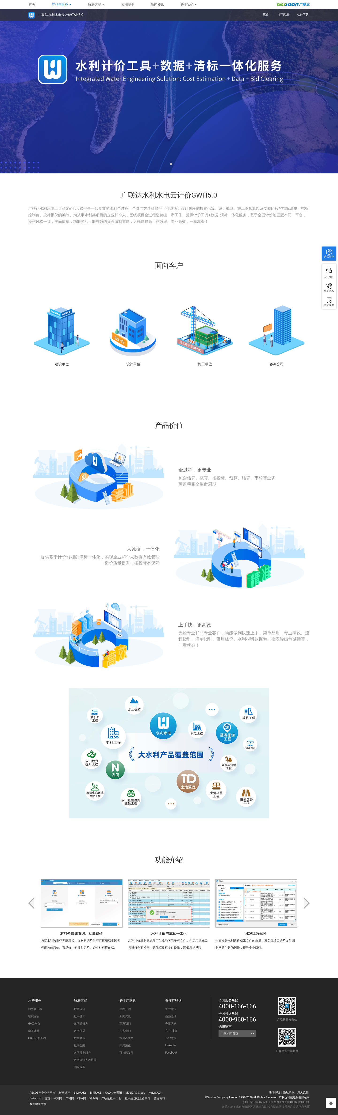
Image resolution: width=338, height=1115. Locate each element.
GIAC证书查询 (37, 1038)
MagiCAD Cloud (135, 1092)
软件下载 (302, 14)
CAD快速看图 (113, 1092)
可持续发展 (126, 1052)
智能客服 (33, 1016)
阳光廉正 (125, 1045)
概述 (265, 14)
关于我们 (187, 4)
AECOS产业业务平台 (42, 1092)
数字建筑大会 (38, 1104)
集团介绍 (125, 1009)
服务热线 (329, 290)
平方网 (58, 1098)
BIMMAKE (80, 1092)
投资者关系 (126, 1038)
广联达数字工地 (111, 1098)
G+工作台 (34, 1023)
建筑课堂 (33, 1031)
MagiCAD (155, 1092)
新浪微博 (171, 1016)
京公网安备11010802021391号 (290, 1102)
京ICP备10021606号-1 (256, 1102)
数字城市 (79, 1038)
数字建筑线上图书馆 (137, 1098)
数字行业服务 (82, 1052)
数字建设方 (81, 1023)
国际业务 (79, 1067)
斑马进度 (64, 1092)
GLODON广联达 (293, 4)
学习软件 (284, 14)
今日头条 (171, 1023)
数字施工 (79, 1016)
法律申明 (274, 1092)
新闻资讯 (157, 4)
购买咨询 (329, 256)
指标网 (81, 1098)
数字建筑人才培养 (85, 1060)
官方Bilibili (171, 1031)
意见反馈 (303, 1092)
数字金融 (79, 1045)
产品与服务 (60, 4)
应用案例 (127, 4)
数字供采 (79, 1031)
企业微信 (171, 1038)
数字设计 (79, 1009)
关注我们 (329, 276)
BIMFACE (95, 1092)
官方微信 (171, 1009)
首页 (32, 4)
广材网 (69, 1098)
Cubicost (35, 1098)
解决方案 (94, 4)
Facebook (171, 1052)
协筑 (47, 1098)
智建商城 (159, 1098)
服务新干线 (35, 1009)
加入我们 (125, 1031)
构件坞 (93, 1098)
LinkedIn (170, 1045)
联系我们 (125, 1023)
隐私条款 (288, 1092)
